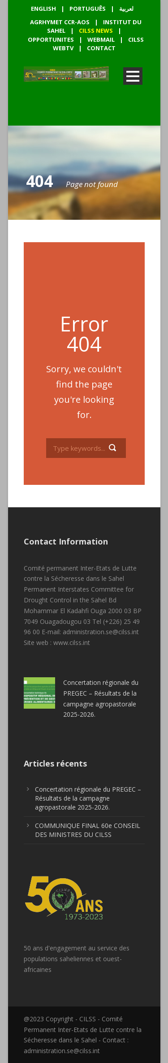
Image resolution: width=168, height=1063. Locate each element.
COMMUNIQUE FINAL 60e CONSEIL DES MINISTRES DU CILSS (87, 830)
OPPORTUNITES (51, 39)
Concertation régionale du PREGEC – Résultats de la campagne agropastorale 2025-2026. (88, 798)
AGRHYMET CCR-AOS (60, 22)
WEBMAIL (101, 39)
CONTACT (101, 48)
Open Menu (132, 76)
